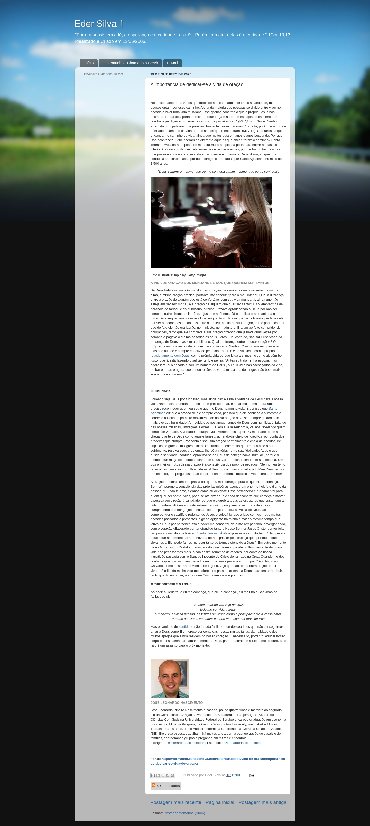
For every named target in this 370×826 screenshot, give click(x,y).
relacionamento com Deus (170, 355)
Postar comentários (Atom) (184, 813)
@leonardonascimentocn (185, 743)
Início (89, 63)
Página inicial (220, 802)
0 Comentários (166, 785)
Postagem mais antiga (262, 802)
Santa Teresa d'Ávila (212, 533)
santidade (186, 627)
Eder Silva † (99, 23)
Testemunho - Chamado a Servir (130, 63)
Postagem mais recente (175, 802)
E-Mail (172, 63)
